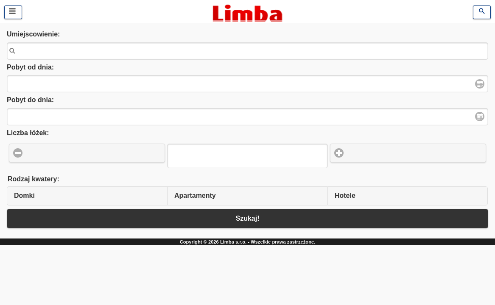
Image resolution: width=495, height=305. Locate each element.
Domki (24, 195)
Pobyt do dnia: (30, 99)
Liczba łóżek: (28, 132)
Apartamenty (195, 195)
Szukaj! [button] (247, 218)
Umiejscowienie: (33, 34)
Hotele (345, 195)
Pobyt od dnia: (30, 67)
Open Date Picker (480, 84)
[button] (87, 153)
